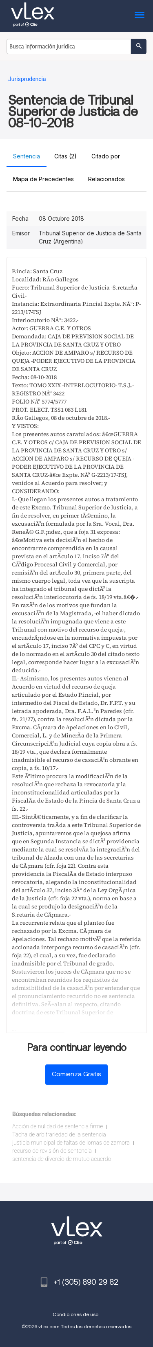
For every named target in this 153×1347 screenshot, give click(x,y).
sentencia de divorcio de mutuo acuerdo (61, 1159)
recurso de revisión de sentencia (52, 1150)
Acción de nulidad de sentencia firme (57, 1126)
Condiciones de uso (75, 1314)
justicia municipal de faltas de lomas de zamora (71, 1142)
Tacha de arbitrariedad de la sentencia (59, 1134)
